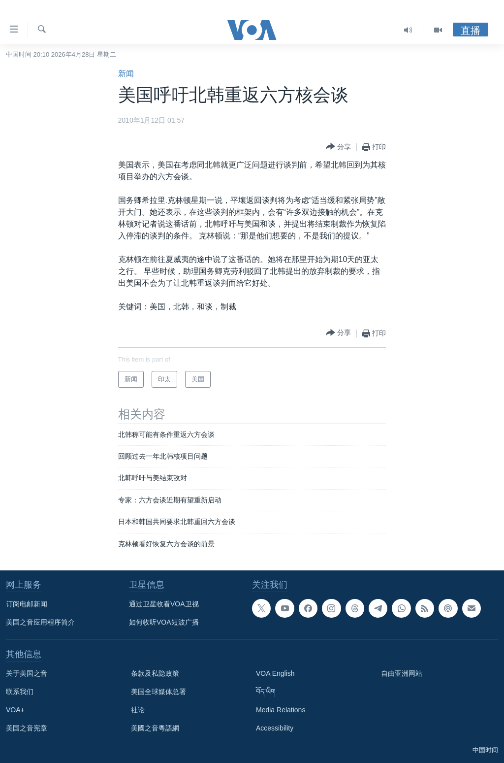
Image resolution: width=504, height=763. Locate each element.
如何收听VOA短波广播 (164, 622)
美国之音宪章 (26, 728)
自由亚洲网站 (401, 673)
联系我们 (19, 692)
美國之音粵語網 (155, 728)
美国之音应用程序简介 (40, 622)
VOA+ (15, 710)
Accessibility (274, 728)
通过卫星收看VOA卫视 (164, 604)
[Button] (338, 147)
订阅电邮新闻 (26, 604)
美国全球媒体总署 (158, 692)
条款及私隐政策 (155, 673)
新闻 (126, 73)
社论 (138, 710)
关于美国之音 (26, 673)
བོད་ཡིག (266, 692)
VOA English (275, 673)
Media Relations (280, 710)
